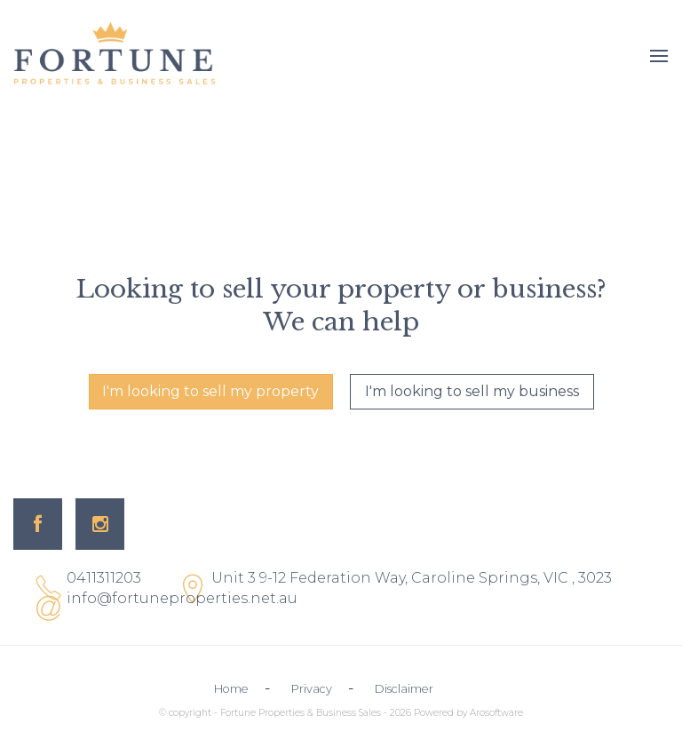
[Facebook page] (37, 524)
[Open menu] (659, 56)
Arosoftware (496, 713)
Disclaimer (404, 688)
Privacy (311, 688)
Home (231, 688)
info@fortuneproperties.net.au (182, 598)
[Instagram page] (99, 524)
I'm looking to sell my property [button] (210, 391)
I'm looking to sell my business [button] (472, 391)
